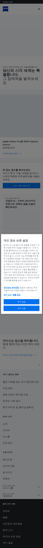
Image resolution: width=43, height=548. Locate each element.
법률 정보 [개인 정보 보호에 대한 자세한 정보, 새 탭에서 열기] (16, 294)
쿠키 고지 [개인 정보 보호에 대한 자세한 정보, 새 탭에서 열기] (7, 294)
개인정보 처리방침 (11, 287)
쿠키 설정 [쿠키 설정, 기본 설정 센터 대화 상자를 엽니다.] (21, 301)
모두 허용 (21, 308)
